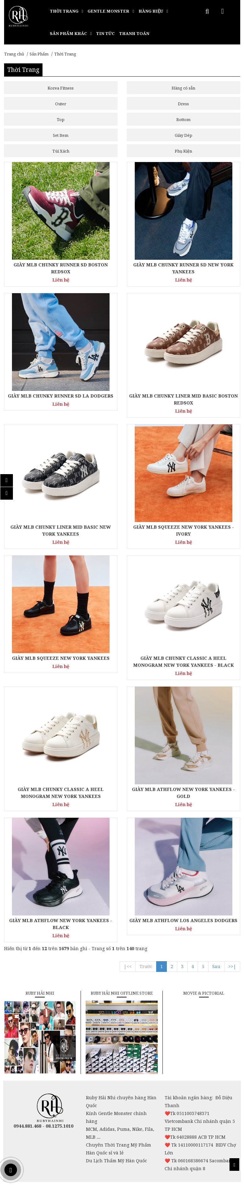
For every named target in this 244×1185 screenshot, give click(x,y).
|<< (128, 966)
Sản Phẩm (39, 54)
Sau (216, 966)
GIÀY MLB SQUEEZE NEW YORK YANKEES (61, 658)
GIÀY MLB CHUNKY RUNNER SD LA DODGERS (60, 396)
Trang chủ (14, 54)
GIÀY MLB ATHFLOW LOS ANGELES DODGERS (183, 920)
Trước (145, 966)
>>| (232, 966)
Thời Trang (65, 54)
